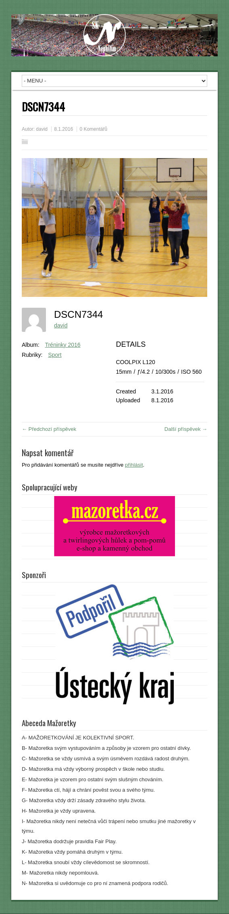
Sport (54, 355)
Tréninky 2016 (62, 345)
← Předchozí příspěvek (49, 429)
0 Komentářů (93, 129)
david (42, 129)
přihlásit (134, 465)
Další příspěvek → (185, 429)
